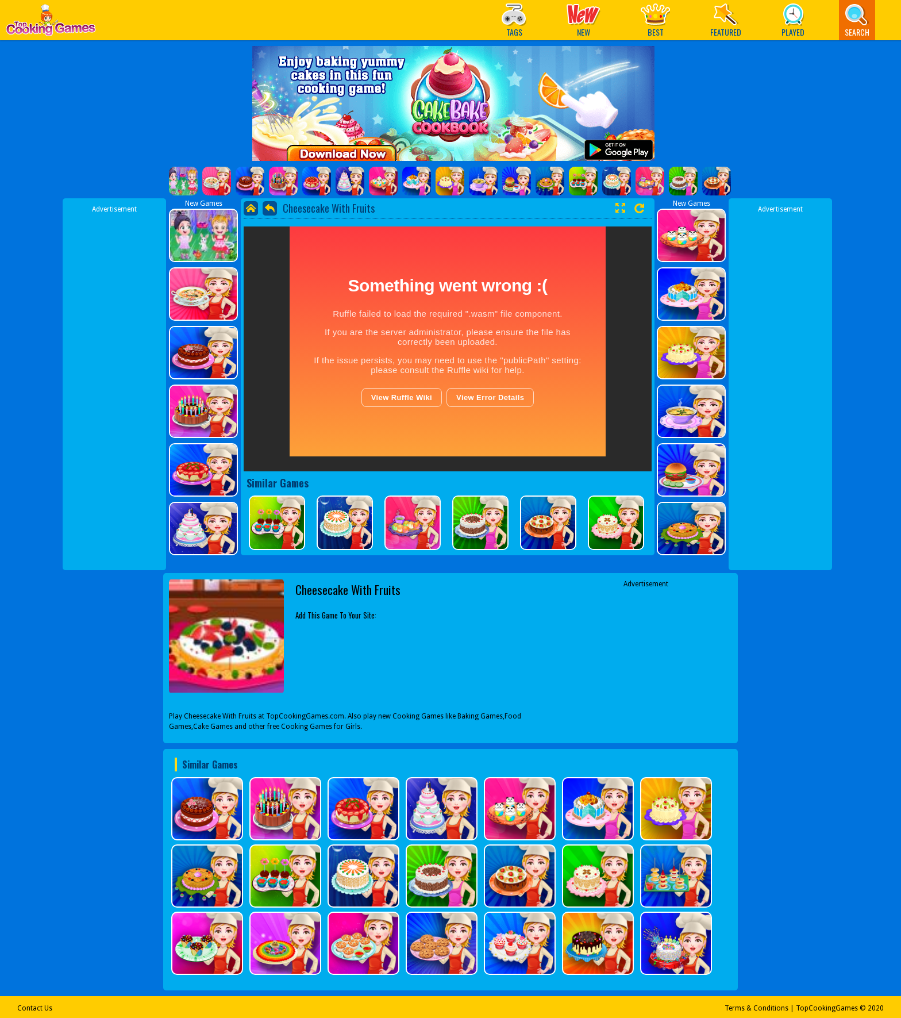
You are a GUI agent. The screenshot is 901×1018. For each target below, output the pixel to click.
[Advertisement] (114, 386)
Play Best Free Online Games (51, 23)
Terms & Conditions (756, 1008)
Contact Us (34, 1008)
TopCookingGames (827, 1008)
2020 (876, 1008)
